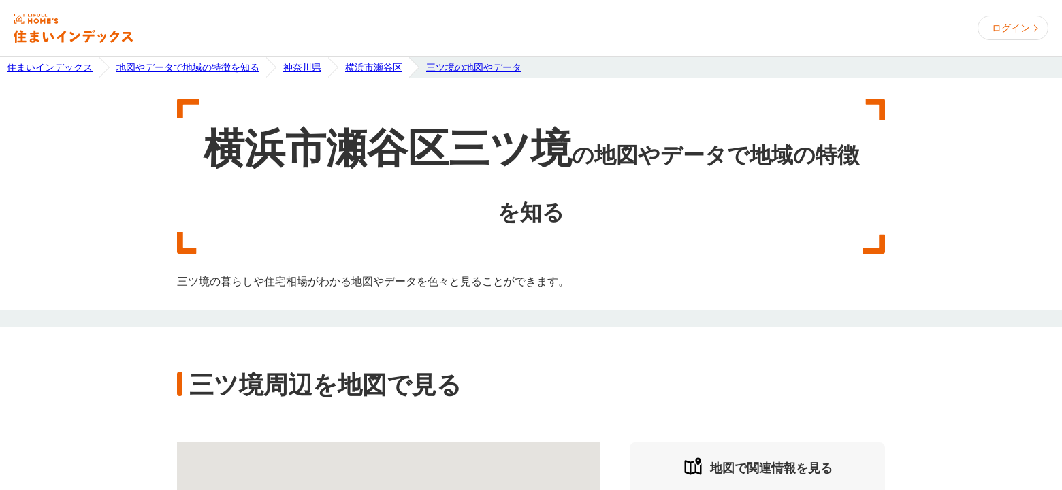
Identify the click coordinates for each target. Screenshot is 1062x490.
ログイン (1011, 27)
